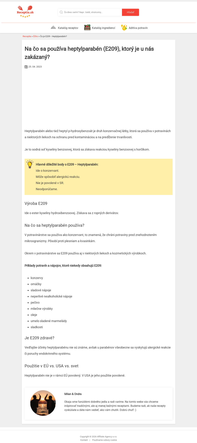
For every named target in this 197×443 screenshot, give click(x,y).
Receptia (27, 36)
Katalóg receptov (64, 27)
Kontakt (84, 440)
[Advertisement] (99, 95)
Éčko (35, 36)
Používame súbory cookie (104, 440)
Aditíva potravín (134, 27)
